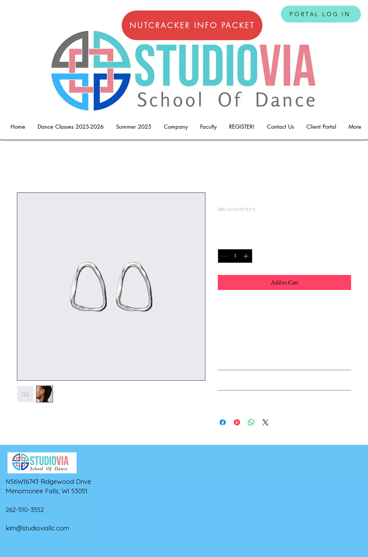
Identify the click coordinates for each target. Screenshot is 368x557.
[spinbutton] (235, 256)
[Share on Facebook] (222, 422)
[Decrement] (223, 256)
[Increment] (246, 256)
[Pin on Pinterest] (236, 422)
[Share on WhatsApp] (251, 422)
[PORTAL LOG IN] (321, 14)
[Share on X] (265, 422)
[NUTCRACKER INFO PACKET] (192, 25)
